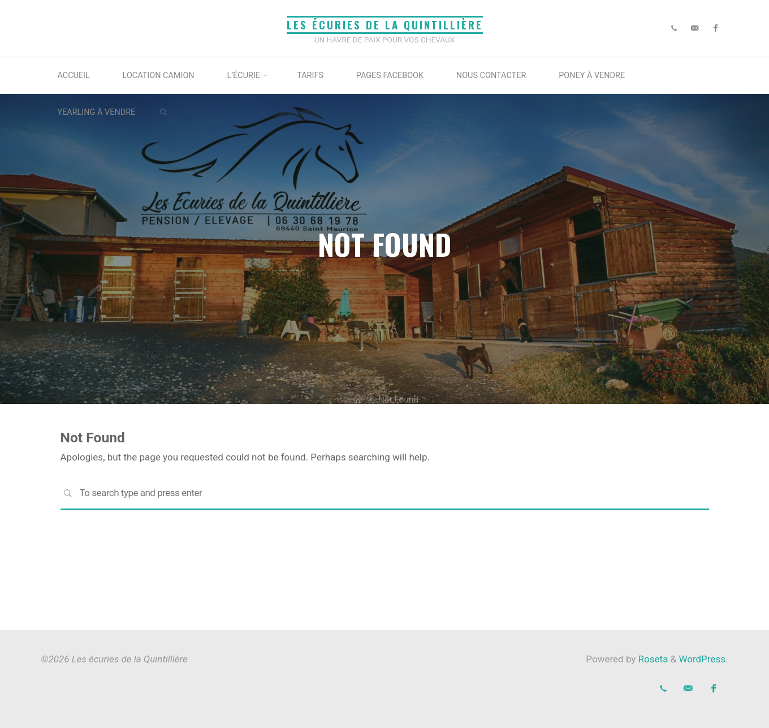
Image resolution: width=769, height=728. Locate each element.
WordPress (702, 659)
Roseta (652, 659)
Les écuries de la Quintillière (385, 24)
